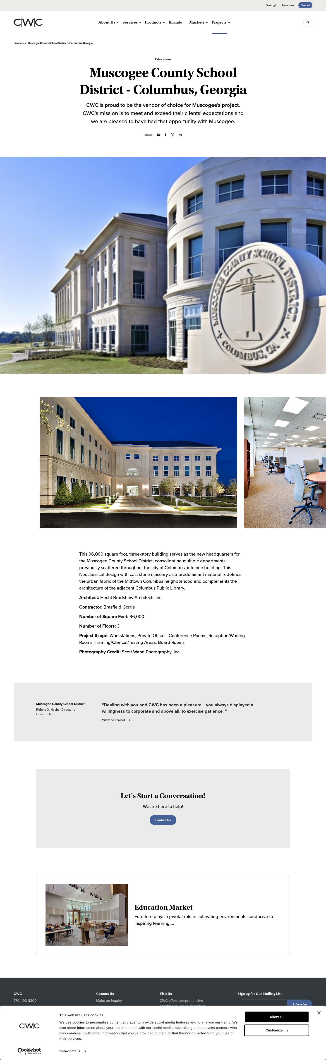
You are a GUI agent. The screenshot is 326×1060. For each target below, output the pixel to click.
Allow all (277, 1017)
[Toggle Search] (307, 22)
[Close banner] (319, 1012)
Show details (69, 1051)
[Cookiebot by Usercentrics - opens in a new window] (29, 1051)
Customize (277, 1030)
